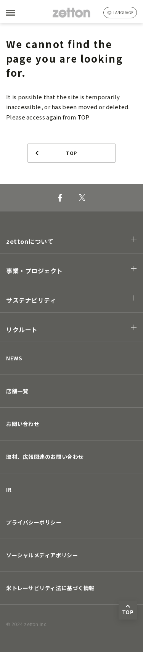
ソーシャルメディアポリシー (42, 555)
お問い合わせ (22, 424)
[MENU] (23, 13)
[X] (82, 197)
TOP (71, 153)
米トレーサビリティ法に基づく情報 (50, 588)
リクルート (22, 329)
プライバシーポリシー (34, 522)
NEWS (14, 358)
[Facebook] (60, 198)
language (123, 12)
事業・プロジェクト (34, 270)
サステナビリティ (31, 300)
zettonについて (30, 241)
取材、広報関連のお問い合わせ (45, 456)
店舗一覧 (17, 391)
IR (8, 489)
